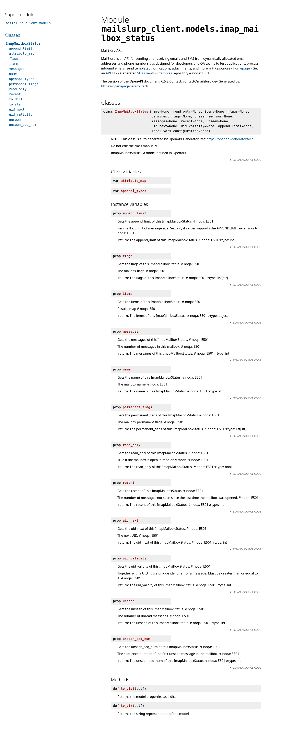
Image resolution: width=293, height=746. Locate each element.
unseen (15, 120)
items (14, 64)
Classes (12, 35)
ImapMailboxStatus (23, 43)
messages (17, 69)
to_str (15, 104)
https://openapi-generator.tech (124, 86)
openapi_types (21, 79)
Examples (164, 73)
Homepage (241, 68)
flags (14, 59)
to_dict (16, 99)
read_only (18, 89)
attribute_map (21, 53)
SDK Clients (146, 73)
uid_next (17, 109)
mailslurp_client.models (28, 23)
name (13, 74)
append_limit (21, 48)
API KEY (111, 73)
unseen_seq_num (22, 125)
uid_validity (21, 114)
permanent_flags (23, 84)
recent (15, 94)
